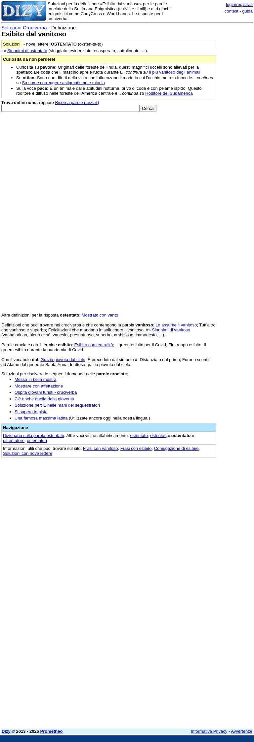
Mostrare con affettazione (39, 386)
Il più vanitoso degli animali (174, 72)
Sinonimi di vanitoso (171, 329)
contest (231, 11)
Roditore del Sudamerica (168, 93)
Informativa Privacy (209, 731)
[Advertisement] (203, 503)
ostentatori (37, 440)
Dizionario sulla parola (33, 435)
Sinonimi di (27, 50)
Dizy (6, 731)
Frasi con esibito (136, 448)
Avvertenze (241, 731)
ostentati (158, 435)
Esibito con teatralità (93, 344)
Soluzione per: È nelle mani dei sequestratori (57, 405)
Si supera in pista (31, 411)
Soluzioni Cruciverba (24, 27)
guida (247, 11)
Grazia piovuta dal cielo (63, 359)
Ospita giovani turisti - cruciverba (46, 392)
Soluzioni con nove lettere (27, 453)
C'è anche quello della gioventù (44, 398)
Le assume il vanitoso (176, 324)
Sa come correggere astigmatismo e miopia (63, 82)
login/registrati (239, 4)
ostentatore (13, 440)
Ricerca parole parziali (76, 102)
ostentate (139, 435)
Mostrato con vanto (100, 315)
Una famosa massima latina (41, 418)
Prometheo (51, 731)
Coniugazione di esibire (176, 448)
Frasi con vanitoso (100, 448)
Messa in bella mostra (35, 379)
